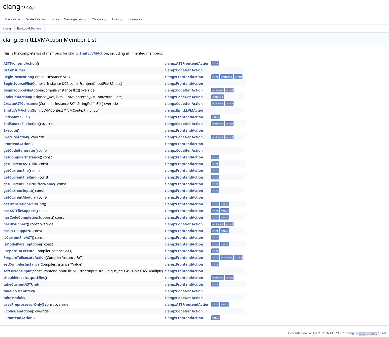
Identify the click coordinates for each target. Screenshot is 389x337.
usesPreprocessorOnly (22, 304)
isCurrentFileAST (17, 237)
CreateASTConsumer (21, 103)
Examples (135, 19)
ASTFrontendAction (20, 63)
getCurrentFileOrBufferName (28, 184)
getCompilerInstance (21, 157)
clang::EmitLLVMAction (88, 53)
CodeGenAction (16, 96)
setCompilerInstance (21, 264)
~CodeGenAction (17, 311)
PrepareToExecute (18, 250)
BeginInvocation (17, 76)
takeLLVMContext (18, 291)
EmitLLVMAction (29, 28)
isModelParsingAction (22, 244)
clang (7, 28)
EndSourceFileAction (21, 123)
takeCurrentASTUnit (20, 284)
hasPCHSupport (17, 230)
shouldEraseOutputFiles (24, 277)
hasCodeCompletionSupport (27, 217)
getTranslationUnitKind (23, 204)
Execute (10, 130)
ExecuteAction (15, 137)
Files (117, 19)
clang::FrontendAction (184, 76)
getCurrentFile (16, 170)
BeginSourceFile (17, 83)
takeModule (13, 297)
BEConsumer (14, 70)
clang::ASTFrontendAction (187, 63)
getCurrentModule (19, 197)
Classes (99, 19)
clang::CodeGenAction (184, 70)
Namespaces (75, 19)
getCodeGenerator (19, 150)
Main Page (12, 19)
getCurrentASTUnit (19, 163)
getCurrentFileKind (19, 177)
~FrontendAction (17, 317)
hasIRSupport (15, 224)
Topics (54, 19)
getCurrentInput (17, 190)
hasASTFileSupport (19, 210)
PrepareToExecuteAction (24, 257)
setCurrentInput (17, 271)
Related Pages (35, 19)
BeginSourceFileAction (22, 90)
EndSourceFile (15, 117)
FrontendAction (17, 143)
